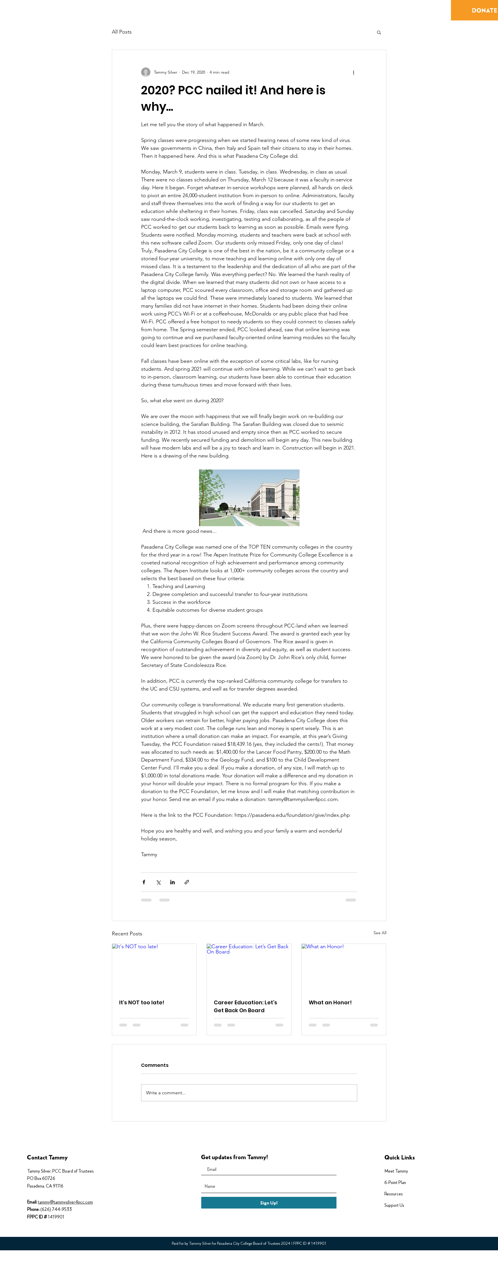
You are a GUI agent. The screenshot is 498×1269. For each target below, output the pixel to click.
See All (380, 932)
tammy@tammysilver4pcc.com (65, 1201)
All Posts (122, 32)
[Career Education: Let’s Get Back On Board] (249, 967)
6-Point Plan (395, 1182)
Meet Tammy (396, 1170)
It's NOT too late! (141, 1002)
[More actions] (353, 72)
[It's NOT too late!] (154, 967)
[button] (379, 32)
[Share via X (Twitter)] (158, 882)
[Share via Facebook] (144, 882)
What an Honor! (330, 1002)
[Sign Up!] (268, 1203)
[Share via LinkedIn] (172, 882)
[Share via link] (187, 882)
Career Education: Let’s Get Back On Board (245, 1006)
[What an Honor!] (344, 967)
